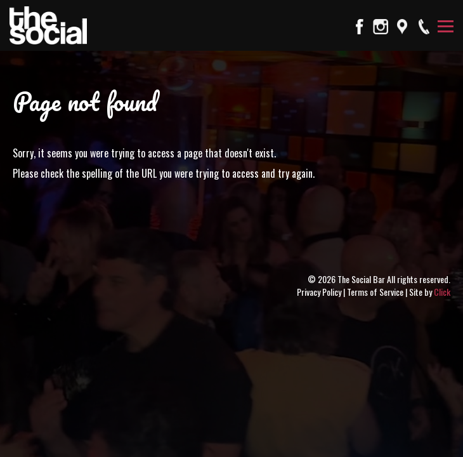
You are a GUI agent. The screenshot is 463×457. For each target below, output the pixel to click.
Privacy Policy (319, 291)
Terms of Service (375, 291)
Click (442, 291)
